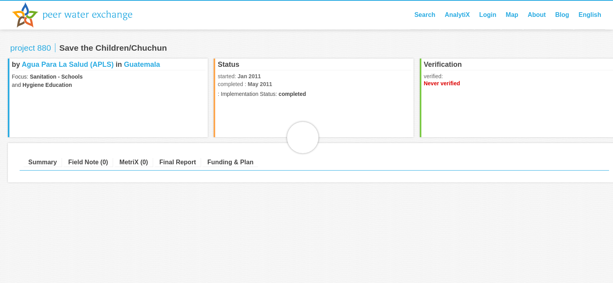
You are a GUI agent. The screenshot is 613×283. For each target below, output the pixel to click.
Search (424, 14)
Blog (562, 14)
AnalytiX (457, 14)
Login (487, 14)
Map (512, 14)
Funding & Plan (230, 162)
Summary (42, 162)
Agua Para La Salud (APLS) (67, 64)
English (589, 14)
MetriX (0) (133, 162)
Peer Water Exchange (78, 15)
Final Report (177, 162)
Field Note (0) (88, 162)
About (537, 14)
